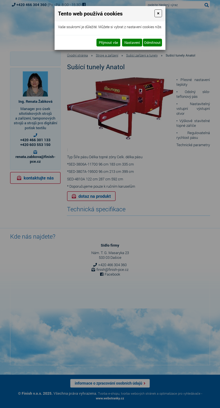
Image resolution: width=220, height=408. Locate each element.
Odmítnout (152, 42)
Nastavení (132, 42)
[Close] (158, 13)
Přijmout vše (108, 42)
